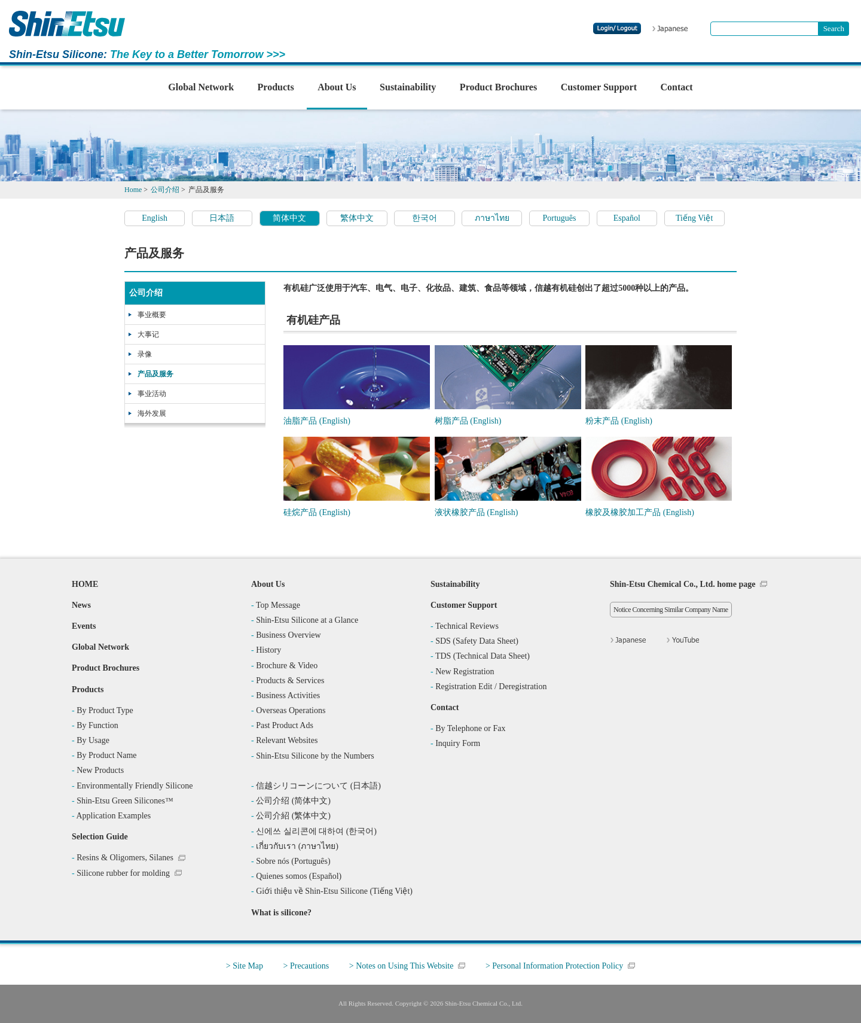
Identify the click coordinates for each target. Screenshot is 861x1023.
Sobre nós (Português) (293, 861)
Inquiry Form (457, 743)
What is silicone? (281, 912)
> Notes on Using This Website (401, 965)
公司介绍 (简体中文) (293, 800)
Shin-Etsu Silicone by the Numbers (315, 755)
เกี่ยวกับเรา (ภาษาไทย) (297, 846)
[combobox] (764, 29)
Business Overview (288, 635)
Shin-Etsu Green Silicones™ (125, 800)
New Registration (464, 671)
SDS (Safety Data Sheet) (476, 641)
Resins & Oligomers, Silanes (125, 857)
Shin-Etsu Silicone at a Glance (307, 620)
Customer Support (599, 87)
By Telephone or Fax (470, 728)
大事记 (148, 334)
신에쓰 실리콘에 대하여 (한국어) (316, 831)
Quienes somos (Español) (298, 876)
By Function (97, 725)
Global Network (201, 87)
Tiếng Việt (694, 218)
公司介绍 (146, 292)
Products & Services (290, 680)
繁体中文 (357, 218)
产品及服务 (155, 374)
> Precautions (306, 965)
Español (626, 218)
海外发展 (152, 413)
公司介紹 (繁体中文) (293, 815)
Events (84, 626)
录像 (145, 354)
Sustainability (408, 87)
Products (276, 87)
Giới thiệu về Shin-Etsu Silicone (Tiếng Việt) (334, 891)
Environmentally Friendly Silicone (135, 785)
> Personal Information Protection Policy (554, 965)
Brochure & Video (286, 665)
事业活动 (152, 393)
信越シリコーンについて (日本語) (318, 785)
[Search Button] (834, 29)
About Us (336, 87)
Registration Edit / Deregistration (490, 686)
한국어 (424, 218)
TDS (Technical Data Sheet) (482, 655)
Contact (676, 87)
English (154, 218)
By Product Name (106, 755)
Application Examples (113, 815)
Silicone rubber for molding (123, 873)
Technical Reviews (467, 626)
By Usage (93, 740)
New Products (100, 770)
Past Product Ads (284, 725)
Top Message (278, 605)
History (268, 650)
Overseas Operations (290, 710)
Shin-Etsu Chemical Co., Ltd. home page (682, 584)
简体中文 (289, 218)
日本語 (221, 218)
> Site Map (244, 965)
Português (559, 218)
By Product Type (105, 710)
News (81, 605)
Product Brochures (498, 87)
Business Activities (288, 695)
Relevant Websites (286, 740)
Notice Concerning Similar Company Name (670, 609)
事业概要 (152, 314)
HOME (85, 584)
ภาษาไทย (492, 218)
